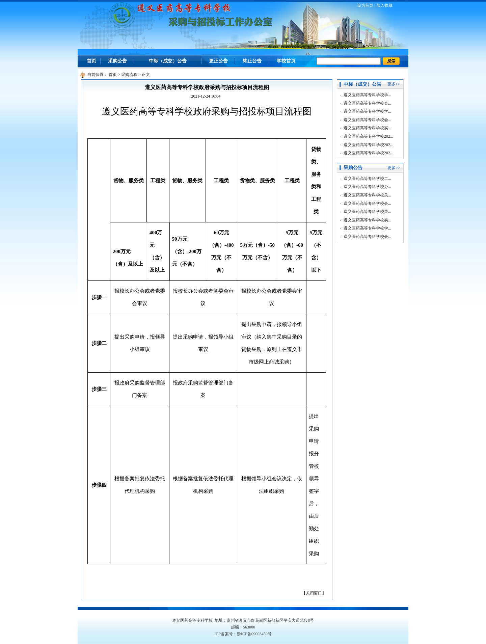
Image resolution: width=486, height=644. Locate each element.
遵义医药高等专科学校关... (367, 195)
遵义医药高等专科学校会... (367, 103)
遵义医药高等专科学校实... (367, 128)
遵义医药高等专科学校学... (367, 94)
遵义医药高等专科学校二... (367, 178)
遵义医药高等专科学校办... (367, 186)
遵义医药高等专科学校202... (368, 136)
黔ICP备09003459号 (254, 634)
